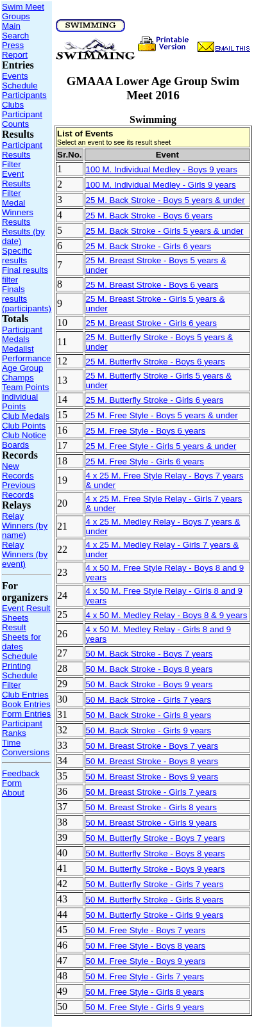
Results (16, 222)
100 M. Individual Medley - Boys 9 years (161, 169)
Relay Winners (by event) (24, 554)
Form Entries (26, 714)
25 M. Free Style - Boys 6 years (146, 431)
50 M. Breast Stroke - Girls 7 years (151, 792)
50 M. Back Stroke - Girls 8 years (149, 715)
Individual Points (20, 401)
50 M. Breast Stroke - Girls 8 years (151, 807)
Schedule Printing (20, 661)
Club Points (24, 425)
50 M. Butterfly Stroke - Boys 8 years (155, 853)
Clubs (13, 105)
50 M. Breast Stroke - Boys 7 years (152, 746)
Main (11, 26)
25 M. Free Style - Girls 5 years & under (161, 446)
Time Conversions (25, 747)
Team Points (25, 387)
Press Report (15, 50)
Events (15, 76)
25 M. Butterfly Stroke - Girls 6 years (155, 400)
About (13, 792)
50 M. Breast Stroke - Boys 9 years (152, 776)
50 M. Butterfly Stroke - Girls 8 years (155, 899)
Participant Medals (22, 334)
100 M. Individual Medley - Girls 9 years (161, 185)
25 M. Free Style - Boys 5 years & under (162, 415)
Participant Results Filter (22, 154)
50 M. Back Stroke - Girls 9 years (149, 730)
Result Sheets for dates (21, 637)
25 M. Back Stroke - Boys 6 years (149, 215)
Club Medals (25, 416)
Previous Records (18, 490)
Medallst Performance (26, 353)
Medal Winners (17, 207)
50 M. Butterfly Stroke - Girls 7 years (155, 884)
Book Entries (26, 704)
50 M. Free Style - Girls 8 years (145, 992)
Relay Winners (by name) (24, 525)
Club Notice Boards (24, 440)
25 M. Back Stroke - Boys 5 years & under (165, 200)
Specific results (17, 255)
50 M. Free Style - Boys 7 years (146, 930)
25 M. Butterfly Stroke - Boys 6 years (155, 361)
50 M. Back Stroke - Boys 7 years (149, 653)
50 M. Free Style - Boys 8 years (146, 945)
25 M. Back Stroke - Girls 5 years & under (165, 231)
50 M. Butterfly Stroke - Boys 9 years (155, 869)
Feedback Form (21, 778)
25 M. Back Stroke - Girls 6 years (149, 246)
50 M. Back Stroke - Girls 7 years (149, 700)
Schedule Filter (20, 680)
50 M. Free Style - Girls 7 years (145, 976)
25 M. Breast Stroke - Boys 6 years (152, 285)
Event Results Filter (16, 183)
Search (15, 35)
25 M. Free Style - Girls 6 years (145, 461)
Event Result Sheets (26, 613)
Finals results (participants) (26, 298)
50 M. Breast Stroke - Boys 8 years (152, 761)
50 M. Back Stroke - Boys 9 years (149, 684)
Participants (24, 95)
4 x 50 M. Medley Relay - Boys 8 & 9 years (167, 615)
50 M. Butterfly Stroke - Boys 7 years (155, 838)
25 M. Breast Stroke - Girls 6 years (151, 323)
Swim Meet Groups (23, 11)
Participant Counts (22, 119)
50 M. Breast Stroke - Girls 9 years (151, 823)
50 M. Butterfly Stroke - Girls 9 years (155, 915)
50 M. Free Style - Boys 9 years (146, 961)
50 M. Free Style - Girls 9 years (145, 1007)
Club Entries (25, 694)
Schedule (20, 85)
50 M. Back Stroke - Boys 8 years (149, 669)
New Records (18, 470)
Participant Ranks (22, 728)
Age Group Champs (22, 372)
